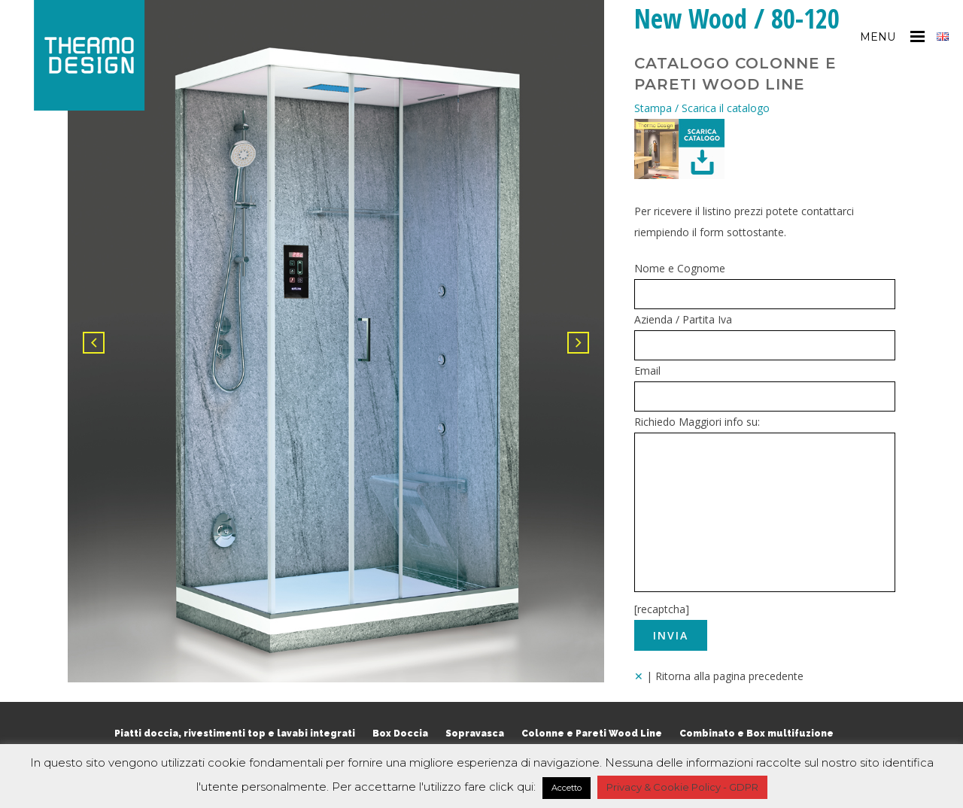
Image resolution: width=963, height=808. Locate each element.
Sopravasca (474, 733)
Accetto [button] (566, 787)
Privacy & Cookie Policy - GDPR (682, 787)
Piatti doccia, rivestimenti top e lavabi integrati (234, 733)
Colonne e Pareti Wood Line (591, 733)
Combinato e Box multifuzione (756, 733)
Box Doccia (400, 733)
